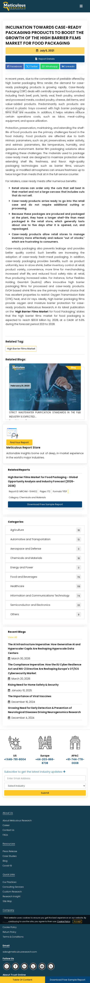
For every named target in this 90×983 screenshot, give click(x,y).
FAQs (5, 834)
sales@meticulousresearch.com (20, 951)
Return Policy (9, 931)
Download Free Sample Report (45, 504)
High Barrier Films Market (31, 311)
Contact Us (8, 830)
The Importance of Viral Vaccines (29, 696)
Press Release (10, 851)
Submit (45, 793)
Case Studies (10, 856)
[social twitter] (33, 966)
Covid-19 (7, 865)
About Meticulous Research (17, 820)
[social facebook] (15, 966)
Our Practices (9, 882)
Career (6, 825)
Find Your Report (19, 442)
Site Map (7, 901)
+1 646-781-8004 (15, 759)
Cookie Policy (63, 921)
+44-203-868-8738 (44, 761)
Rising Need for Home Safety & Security (33, 684)
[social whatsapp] (6, 966)
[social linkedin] (24, 966)
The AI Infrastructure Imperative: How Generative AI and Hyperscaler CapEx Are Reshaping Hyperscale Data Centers (44, 649)
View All (12, 637)
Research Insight (11, 896)
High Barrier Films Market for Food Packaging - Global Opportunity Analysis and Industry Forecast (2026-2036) (43, 481)
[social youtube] (42, 966)
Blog (5, 860)
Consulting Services (13, 886)
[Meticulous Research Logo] (14, 6)
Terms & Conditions (13, 936)
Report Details (45, 59)
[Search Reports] (78, 111)
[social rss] (51, 966)
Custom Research (12, 891)
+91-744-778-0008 (75, 761)
